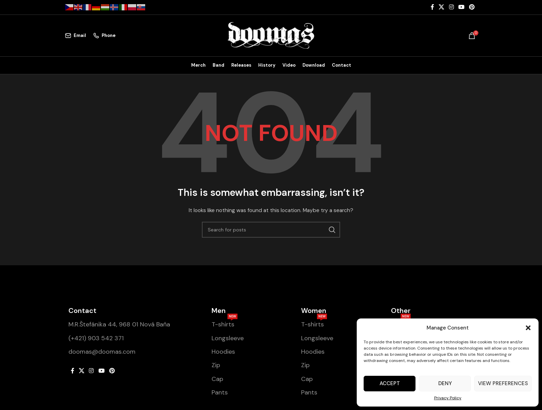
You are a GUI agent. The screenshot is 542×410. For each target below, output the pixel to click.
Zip (216, 365)
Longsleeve (228, 338)
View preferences (503, 383)
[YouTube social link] (461, 7)
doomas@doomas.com (102, 351)
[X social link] (442, 7)
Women (313, 310)
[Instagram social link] (451, 7)
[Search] (271, 230)
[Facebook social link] (432, 7)
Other (401, 310)
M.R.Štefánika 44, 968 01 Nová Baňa (119, 325)
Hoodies (223, 351)
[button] (528, 327)
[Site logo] (271, 35)
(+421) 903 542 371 (96, 338)
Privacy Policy (447, 398)
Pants (220, 392)
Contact (82, 310)
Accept (390, 383)
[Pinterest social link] (472, 7)
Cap (217, 379)
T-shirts (224, 323)
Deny (445, 383)
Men (219, 310)
